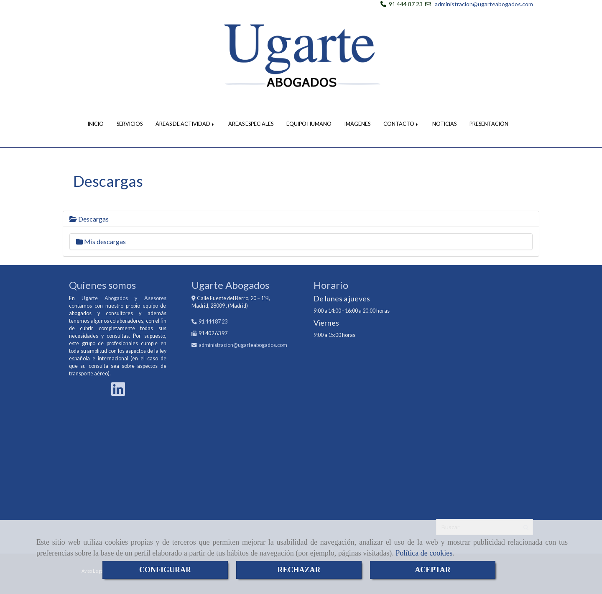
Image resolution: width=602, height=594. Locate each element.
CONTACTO (401, 124)
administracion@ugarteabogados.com (484, 4)
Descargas (89, 219)
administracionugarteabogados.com (243, 345)
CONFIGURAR (165, 570)
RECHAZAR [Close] (298, 570)
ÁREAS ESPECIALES (250, 124)
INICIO (96, 124)
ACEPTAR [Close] (433, 570)
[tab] (301, 219)
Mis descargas (101, 241)
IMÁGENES (357, 124)
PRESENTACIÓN (488, 124)
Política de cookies (423, 553)
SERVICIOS (130, 124)
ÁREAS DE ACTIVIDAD (185, 124)
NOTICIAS (444, 124)
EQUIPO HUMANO (309, 124)
